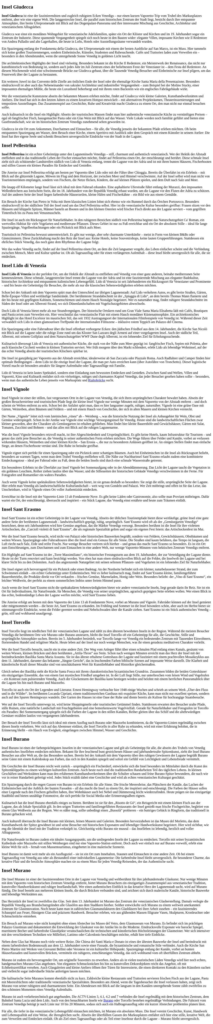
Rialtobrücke (96, 380)
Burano (108, 1000)
